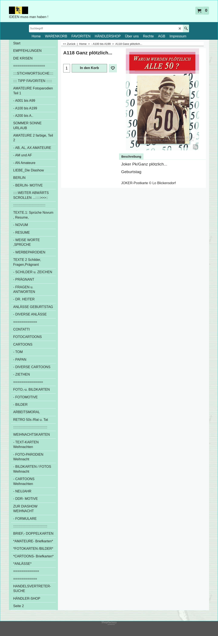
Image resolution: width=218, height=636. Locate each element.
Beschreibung (131, 156)
